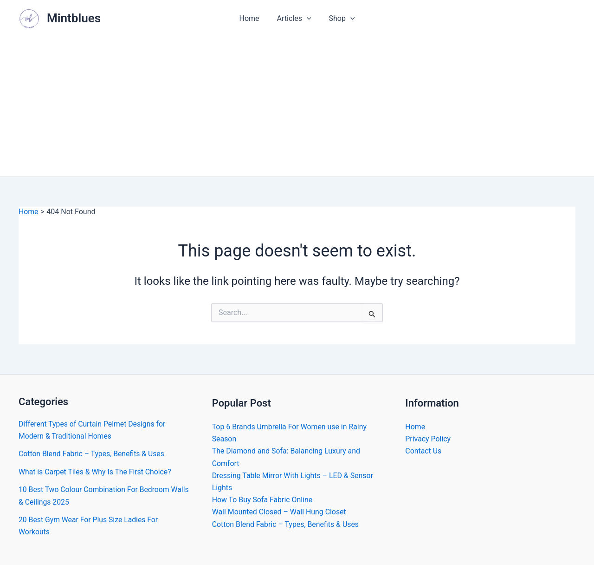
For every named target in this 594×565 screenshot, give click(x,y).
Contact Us (423, 451)
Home (252, 18)
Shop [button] (339, 18)
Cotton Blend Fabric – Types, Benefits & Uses (93, 453)
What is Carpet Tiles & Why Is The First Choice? (96, 471)
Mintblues (74, 18)
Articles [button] (294, 18)
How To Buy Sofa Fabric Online (262, 500)
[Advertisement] (297, 107)
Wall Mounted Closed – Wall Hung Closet (279, 512)
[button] (306, 18)
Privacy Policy (428, 438)
